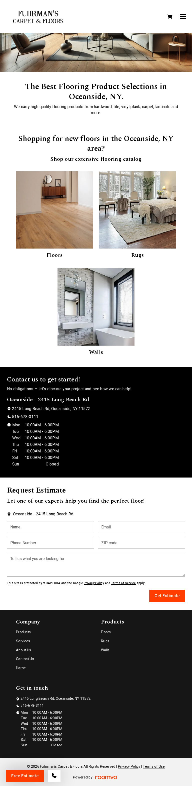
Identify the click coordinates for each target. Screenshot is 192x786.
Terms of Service (123, 583)
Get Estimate (167, 595)
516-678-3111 (25, 416)
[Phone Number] (50, 543)
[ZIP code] (141, 543)
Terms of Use (154, 766)
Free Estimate (24, 775)
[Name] (50, 527)
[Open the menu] (183, 16)
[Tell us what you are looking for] (96, 565)
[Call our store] (54, 776)
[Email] (141, 527)
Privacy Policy (94, 583)
